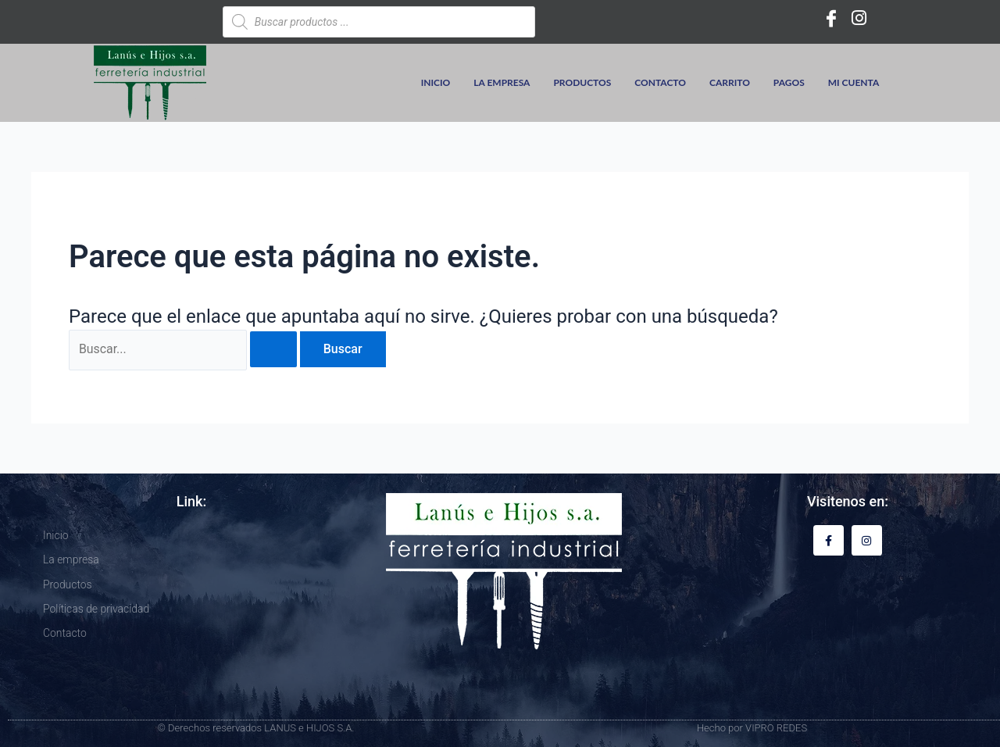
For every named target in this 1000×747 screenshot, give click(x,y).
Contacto (660, 82)
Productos (582, 82)
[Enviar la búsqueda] (274, 350)
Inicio (436, 82)
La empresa (501, 82)
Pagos (789, 82)
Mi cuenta (854, 82)
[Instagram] (859, 18)
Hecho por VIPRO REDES (752, 728)
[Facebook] (831, 18)
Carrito (729, 82)
